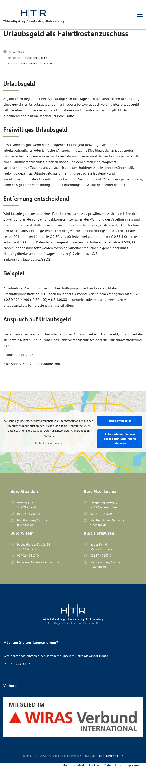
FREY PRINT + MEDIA (110, 756)
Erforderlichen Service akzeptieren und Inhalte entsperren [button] (120, 438)
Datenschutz (112, 765)
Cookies (94, 765)
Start (66, 765)
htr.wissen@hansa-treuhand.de (38, 562)
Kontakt (79, 765)
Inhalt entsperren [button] (120, 421)
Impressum (133, 765)
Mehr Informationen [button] (48, 443)
